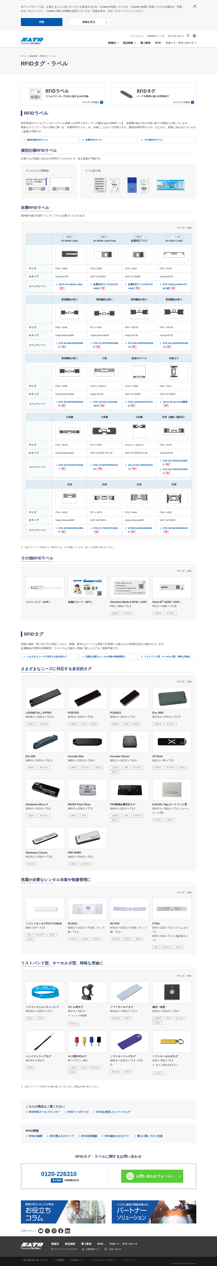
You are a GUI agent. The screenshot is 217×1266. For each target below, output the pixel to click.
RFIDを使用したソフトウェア (113, 1112)
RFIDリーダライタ (78, 1112)
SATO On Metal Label (70, 286)
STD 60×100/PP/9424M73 (140, 345)
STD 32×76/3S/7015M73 (175, 462)
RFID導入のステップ (61, 1136)
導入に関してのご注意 (150, 1136)
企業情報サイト (155, 36)
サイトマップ (128, 1260)
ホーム (24, 56)
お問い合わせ (177, 36)
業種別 (55, 1244)
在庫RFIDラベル (93, 140)
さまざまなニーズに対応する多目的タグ (47, 656)
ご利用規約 (59, 1260)
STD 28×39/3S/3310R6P (70, 530)
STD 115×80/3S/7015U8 (140, 403)
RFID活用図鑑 (89, 1136)
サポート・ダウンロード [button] (180, 43)
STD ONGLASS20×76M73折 (175, 286)
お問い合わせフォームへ (155, 1176)
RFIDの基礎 (35, 1136)
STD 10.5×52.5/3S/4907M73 (105, 403)
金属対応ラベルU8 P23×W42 (140, 286)
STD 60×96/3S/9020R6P (70, 345)
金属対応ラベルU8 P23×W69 (105, 286)
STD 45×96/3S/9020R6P (70, 403)
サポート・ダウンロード (123, 1244)
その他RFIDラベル (153, 140)
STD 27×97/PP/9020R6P (105, 345)
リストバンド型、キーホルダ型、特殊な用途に (167, 656)
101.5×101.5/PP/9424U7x (140, 467)
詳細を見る (88, 22)
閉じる (194, 6)
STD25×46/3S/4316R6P (140, 530)
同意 (41, 22)
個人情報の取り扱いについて (35, 1260)
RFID (158, 43)
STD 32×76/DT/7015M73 (175, 471)
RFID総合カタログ (117, 1136)
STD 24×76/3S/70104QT (70, 467)
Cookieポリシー (78, 1260)
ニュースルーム (136, 36)
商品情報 (33, 56)
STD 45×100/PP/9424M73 (175, 345)
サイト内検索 (188, 35)
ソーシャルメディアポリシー (103, 1260)
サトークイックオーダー (64, 1249)
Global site (194, 36)
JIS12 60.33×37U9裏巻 (175, 403)
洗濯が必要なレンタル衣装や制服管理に (105, 656)
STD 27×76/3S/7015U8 (105, 530)
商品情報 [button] (128, 43)
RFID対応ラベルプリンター (44, 1112)
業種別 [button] (112, 43)
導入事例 (145, 43)
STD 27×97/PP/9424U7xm (105, 467)
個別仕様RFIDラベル (37, 140)
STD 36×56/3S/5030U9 (175, 530)
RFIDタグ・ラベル (48, 56)
